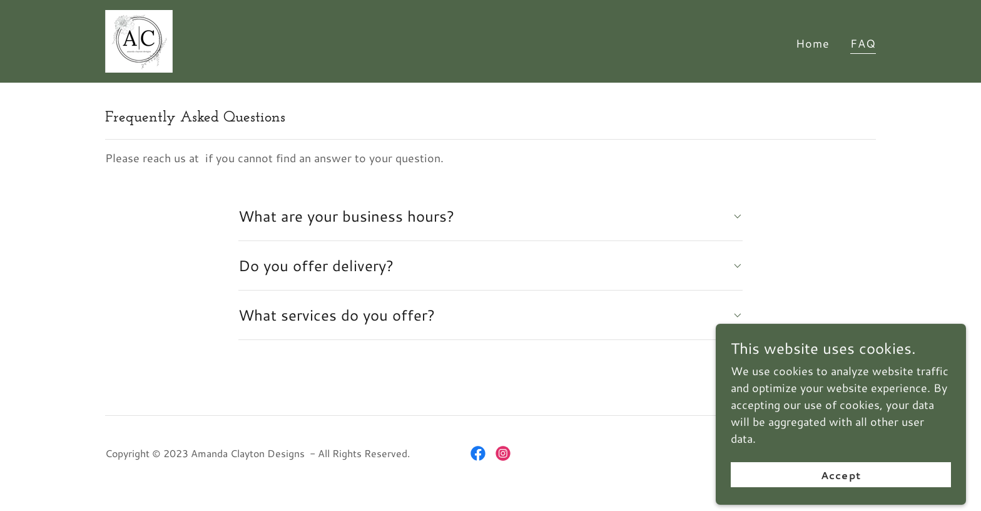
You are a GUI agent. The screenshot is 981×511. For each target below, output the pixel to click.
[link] (139, 39)
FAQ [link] (863, 43)
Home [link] (813, 43)
